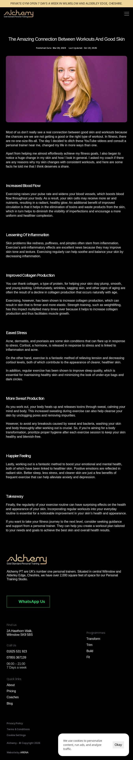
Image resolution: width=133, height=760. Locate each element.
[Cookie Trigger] (16, 735)
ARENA (24, 752)
